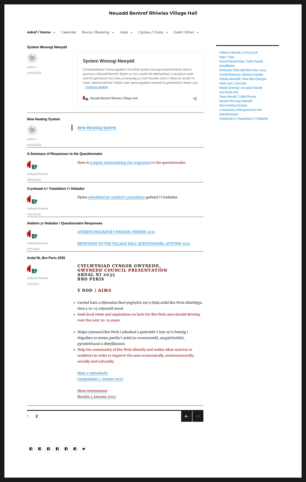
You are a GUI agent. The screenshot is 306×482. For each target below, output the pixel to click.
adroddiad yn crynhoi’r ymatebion (116, 197)
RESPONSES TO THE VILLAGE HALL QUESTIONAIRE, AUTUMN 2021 (133, 243)
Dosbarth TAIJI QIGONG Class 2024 (242, 70)
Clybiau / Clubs (150, 32)
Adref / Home (39, 32)
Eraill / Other (184, 32)
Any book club (228, 92)
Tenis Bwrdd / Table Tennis (237, 96)
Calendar (68, 32)
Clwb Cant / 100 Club (232, 83)
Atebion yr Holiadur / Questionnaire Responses (64, 223)
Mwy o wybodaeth (92, 373)
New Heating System (43, 119)
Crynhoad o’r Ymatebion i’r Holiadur (56, 188)
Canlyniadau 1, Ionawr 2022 (100, 379)
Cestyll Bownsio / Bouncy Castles (241, 74)
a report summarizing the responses (120, 162)
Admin (32, 67)
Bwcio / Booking (95, 32)
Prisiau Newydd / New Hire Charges (242, 79)
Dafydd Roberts (37, 174)
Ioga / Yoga (226, 57)
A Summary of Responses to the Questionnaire (64, 154)
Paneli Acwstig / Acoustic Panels (240, 88)
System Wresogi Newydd (47, 47)
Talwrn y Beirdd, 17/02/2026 (238, 52)
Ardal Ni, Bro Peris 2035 (46, 258)
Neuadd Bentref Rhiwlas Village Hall (153, 13)
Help (124, 32)
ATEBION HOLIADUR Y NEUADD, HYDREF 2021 (116, 232)
